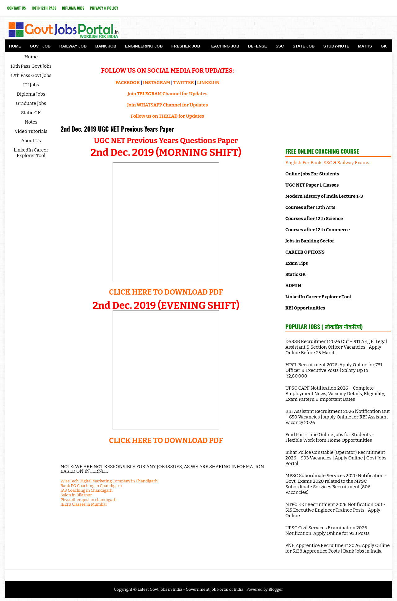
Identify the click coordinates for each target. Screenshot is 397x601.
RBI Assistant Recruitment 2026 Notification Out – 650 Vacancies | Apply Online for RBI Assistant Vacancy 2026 (337, 417)
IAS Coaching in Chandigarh (86, 490)
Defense (257, 46)
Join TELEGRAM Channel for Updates (167, 94)
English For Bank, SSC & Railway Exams (327, 162)
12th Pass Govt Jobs (31, 75)
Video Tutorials (31, 131)
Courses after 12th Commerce (317, 230)
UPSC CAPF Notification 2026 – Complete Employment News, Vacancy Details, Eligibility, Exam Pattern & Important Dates (335, 393)
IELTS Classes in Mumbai (83, 504)
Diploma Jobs (73, 8)
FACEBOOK (127, 82)
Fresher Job (186, 46)
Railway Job (73, 46)
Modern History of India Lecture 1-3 (324, 196)
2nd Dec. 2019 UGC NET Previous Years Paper (117, 129)
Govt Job (40, 46)
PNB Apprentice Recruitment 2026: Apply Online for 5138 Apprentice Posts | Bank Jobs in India (337, 548)
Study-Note (336, 46)
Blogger (276, 589)
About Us (31, 140)
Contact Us (16, 8)
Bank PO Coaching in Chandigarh (91, 485)
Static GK (31, 112)
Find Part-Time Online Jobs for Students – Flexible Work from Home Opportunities (330, 437)
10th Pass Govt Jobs (31, 66)
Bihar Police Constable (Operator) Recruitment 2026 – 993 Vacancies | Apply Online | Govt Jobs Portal (335, 458)
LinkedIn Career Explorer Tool (31, 152)
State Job (303, 46)
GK (384, 46)
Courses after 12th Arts (310, 207)
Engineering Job (144, 46)
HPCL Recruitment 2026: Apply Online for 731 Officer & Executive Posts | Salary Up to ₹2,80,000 (333, 370)
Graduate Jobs (31, 103)
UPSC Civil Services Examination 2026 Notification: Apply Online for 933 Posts (327, 530)
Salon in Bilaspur (76, 495)
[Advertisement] (338, 97)
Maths (365, 46)
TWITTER (183, 82)
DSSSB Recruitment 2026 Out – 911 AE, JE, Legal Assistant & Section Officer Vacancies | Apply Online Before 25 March (336, 347)
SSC (280, 46)
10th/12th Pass (43, 8)
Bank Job (105, 46)
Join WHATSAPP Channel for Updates (167, 105)
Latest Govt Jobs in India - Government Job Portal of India (190, 589)
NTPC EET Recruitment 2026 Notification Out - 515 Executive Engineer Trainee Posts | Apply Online (335, 510)
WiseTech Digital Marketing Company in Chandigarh (109, 481)
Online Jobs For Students (312, 174)
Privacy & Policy (104, 8)
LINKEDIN (208, 82)
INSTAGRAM (156, 82)
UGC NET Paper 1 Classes (312, 185)
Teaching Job (224, 46)
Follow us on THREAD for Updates (167, 116)
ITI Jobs (31, 85)
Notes (31, 122)
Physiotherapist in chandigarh (88, 499)
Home (15, 46)
